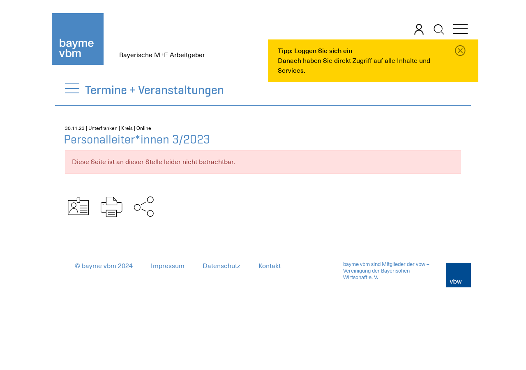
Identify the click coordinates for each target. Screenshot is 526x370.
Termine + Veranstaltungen (155, 90)
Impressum (168, 266)
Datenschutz (221, 266)
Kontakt (269, 266)
